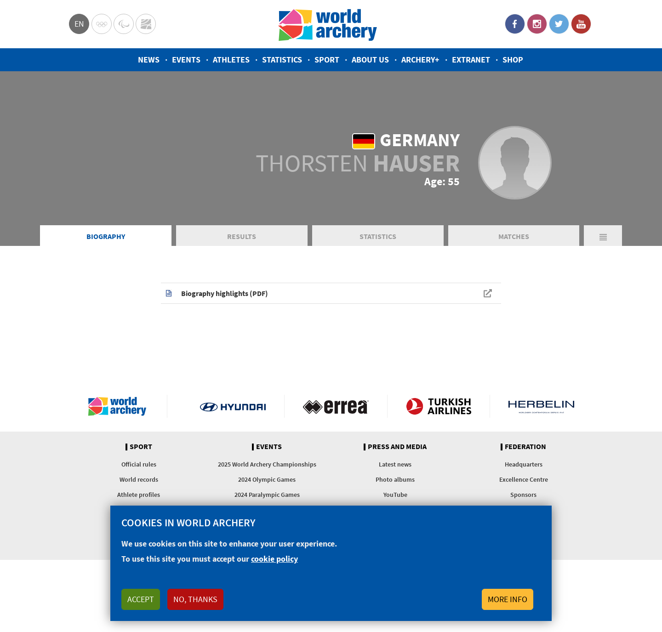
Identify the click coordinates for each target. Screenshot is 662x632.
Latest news (395, 464)
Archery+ (420, 59)
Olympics (101, 24)
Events (186, 59)
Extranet (471, 59)
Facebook (515, 24)
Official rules (138, 464)
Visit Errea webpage (336, 406)
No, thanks (195, 599)
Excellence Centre (523, 479)
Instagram (537, 24)
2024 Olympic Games (267, 479)
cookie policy (274, 558)
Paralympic (124, 24)
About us (370, 59)
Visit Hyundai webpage (233, 406)
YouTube (581, 24)
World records (139, 479)
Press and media (397, 447)
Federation (525, 447)
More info (507, 599)
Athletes (231, 59)
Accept (140, 599)
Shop (512, 59)
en (79, 23)
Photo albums (395, 479)
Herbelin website (541, 406)
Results (241, 236)
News (149, 59)
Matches (513, 236)
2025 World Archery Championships (267, 464)
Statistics (282, 59)
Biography (105, 236)
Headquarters (523, 464)
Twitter (559, 24)
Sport (326, 59)
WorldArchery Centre (146, 24)
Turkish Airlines (439, 406)
